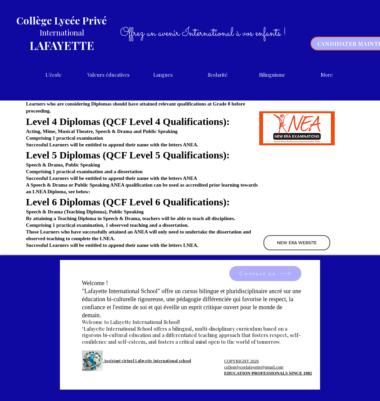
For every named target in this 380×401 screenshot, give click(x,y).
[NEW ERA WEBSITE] (296, 242)
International (62, 32)
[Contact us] (265, 273)
